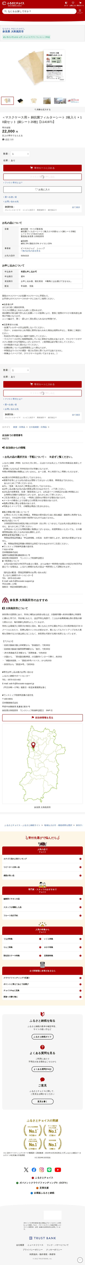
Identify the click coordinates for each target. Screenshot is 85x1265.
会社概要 (20, 1245)
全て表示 (76, 207)
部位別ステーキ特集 (12, 956)
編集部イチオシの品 (12, 899)
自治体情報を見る (42, 717)
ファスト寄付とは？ (14, 182)
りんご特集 (8, 947)
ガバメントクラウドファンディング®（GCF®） (44, 1183)
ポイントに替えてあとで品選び (16, 984)
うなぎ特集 (8, 939)
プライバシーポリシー (33, 1250)
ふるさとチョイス (44, 1178)
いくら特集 (48, 939)
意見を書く (42, 1101)
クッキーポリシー (54, 1250)
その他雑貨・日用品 (38, 427)
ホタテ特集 (48, 947)
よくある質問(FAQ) (42, 1069)
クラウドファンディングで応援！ (17, 978)
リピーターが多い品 (12, 867)
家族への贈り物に (11, 997)
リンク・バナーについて (58, 1245)
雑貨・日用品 (19, 427)
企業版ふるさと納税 (44, 1193)
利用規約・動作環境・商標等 (42, 1254)
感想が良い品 (9, 875)
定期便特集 (48, 956)
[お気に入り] (80, 1260)
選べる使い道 (11, 197)
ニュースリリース (35, 1245)
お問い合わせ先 (12, 201)
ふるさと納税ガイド (42, 1037)
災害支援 (44, 1188)
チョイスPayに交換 (11, 990)
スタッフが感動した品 (12, 907)
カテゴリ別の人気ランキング (15, 859)
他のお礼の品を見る (31, 251)
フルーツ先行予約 (11, 916)
